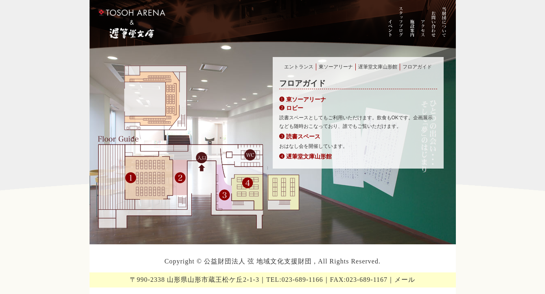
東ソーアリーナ (336, 67)
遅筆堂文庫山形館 (377, 67)
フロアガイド (417, 67)
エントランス (298, 67)
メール (404, 279)
